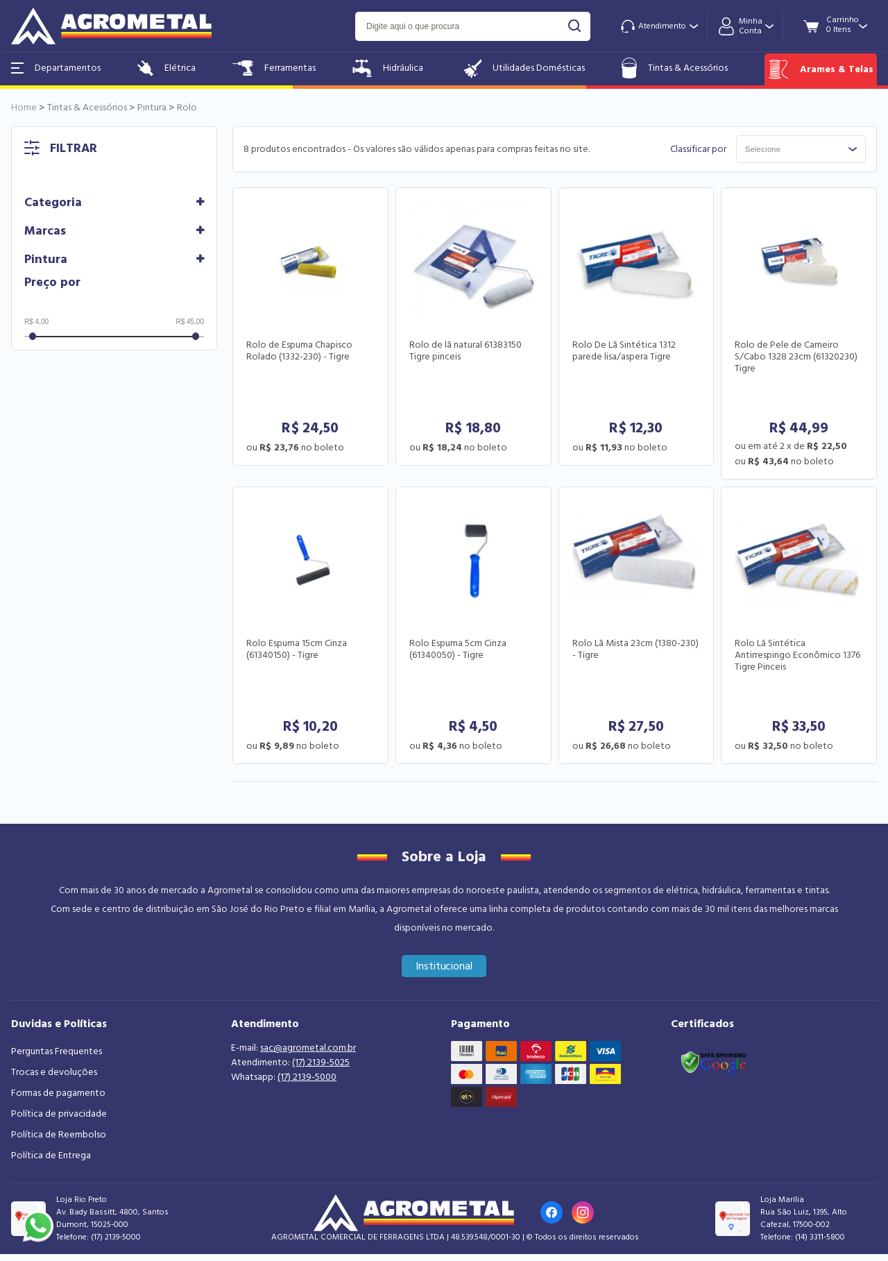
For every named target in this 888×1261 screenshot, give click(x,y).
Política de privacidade (59, 1114)
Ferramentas (274, 68)
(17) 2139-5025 (321, 1062)
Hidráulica (387, 68)
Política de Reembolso (58, 1135)
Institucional (444, 966)
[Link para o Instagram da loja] (583, 1212)
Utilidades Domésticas (523, 68)
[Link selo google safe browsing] (713, 1061)
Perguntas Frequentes (56, 1051)
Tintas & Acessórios (675, 68)
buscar (575, 26)
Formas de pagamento (58, 1093)
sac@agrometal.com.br (308, 1048)
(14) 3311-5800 (820, 1237)
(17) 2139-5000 (307, 1077)
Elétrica (166, 68)
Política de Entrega (51, 1155)
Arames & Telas (820, 69)
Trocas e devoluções (54, 1072)
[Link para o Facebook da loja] (551, 1212)
